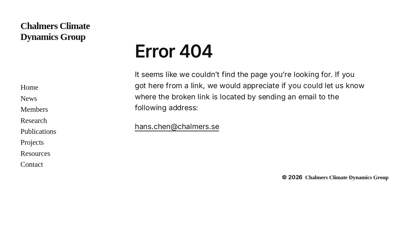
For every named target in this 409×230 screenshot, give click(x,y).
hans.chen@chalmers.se (177, 126)
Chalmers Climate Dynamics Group (347, 177)
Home (29, 87)
